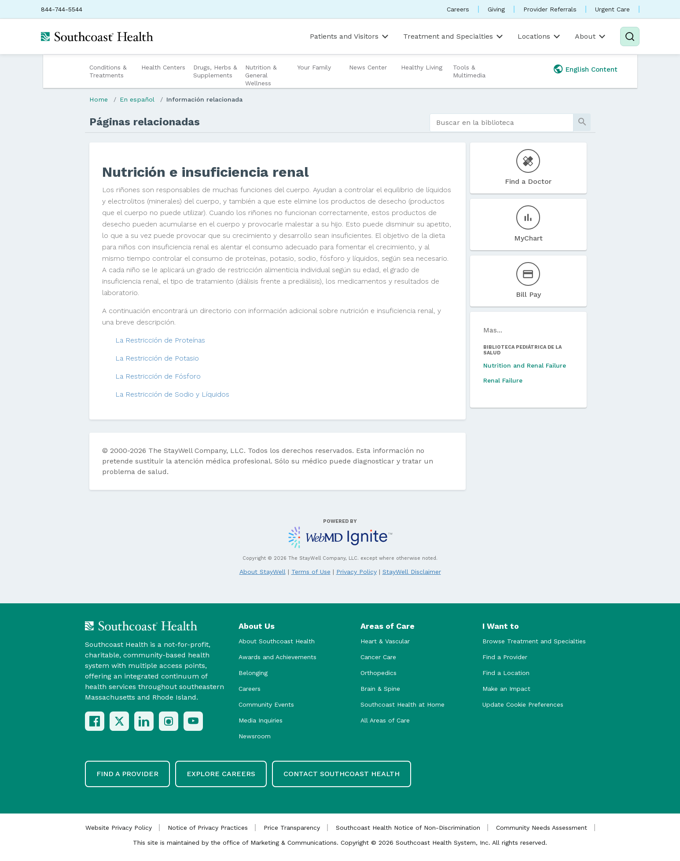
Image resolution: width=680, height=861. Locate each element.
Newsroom (255, 736)
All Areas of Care (385, 720)
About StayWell (262, 571)
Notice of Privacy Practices (208, 827)
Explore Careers (221, 774)
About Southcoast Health (277, 641)
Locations (540, 36)
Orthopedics (378, 672)
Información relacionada (204, 99)
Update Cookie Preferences (522, 704)
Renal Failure (502, 380)
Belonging (253, 672)
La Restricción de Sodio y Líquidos (172, 394)
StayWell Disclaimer (411, 571)
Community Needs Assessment (541, 827)
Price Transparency (292, 827)
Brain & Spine (380, 688)
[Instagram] (168, 721)
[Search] (630, 36)
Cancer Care (378, 656)
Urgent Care (612, 9)
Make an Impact (506, 688)
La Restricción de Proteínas (160, 340)
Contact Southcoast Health (341, 774)
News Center (368, 67)
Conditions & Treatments (108, 71)
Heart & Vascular (385, 641)
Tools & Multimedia (469, 71)
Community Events (266, 704)
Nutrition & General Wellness (261, 75)
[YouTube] (193, 721)
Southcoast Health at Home (402, 704)
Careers (458, 9)
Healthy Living (421, 67)
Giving (496, 9)
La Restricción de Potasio (157, 358)
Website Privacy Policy (118, 827)
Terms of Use (311, 571)
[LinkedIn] (144, 721)
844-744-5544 (61, 9)
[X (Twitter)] (119, 721)
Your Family (314, 67)
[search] (501, 122)
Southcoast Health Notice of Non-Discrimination (408, 827)
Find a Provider (504, 656)
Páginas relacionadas (144, 122)
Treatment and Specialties (453, 36)
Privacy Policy (356, 571)
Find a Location (505, 672)
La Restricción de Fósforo (158, 376)
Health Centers (163, 67)
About (591, 36)
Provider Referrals (550, 9)
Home (98, 99)
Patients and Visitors (350, 36)
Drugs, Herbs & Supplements (215, 71)
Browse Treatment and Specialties (534, 641)
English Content (592, 69)
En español (137, 99)
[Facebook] (94, 721)
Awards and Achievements (277, 656)
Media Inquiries (261, 720)
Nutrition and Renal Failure (524, 365)
